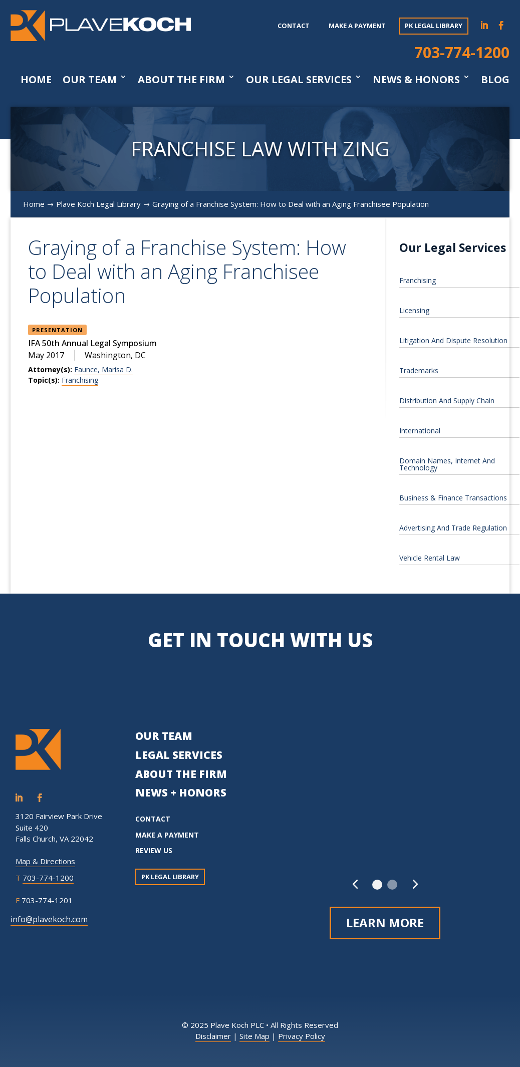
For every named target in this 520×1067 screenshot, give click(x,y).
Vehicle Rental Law (429, 558)
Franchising (80, 380)
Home (36, 79)
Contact (294, 25)
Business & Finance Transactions (453, 497)
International (419, 430)
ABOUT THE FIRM (181, 774)
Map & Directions (45, 861)
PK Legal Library (433, 25)
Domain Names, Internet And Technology (447, 464)
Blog (495, 79)
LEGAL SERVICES (178, 755)
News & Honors (416, 79)
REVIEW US (153, 850)
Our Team (90, 79)
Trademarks (418, 370)
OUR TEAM (163, 736)
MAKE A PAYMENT (167, 835)
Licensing (414, 310)
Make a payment (357, 25)
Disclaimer (213, 1036)
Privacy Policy (301, 1036)
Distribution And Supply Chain (446, 400)
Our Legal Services (299, 79)
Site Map (254, 1036)
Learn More (385, 922)
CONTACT (152, 819)
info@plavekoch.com (49, 919)
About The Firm (181, 79)
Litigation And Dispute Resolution (453, 340)
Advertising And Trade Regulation (453, 527)
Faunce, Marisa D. (103, 369)
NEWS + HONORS (180, 792)
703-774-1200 (461, 52)
